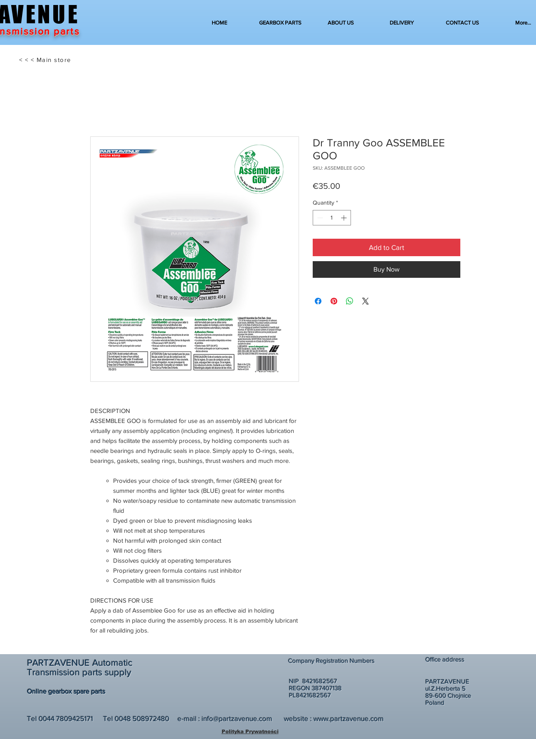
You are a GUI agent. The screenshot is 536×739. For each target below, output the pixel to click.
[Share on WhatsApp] (350, 301)
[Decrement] (319, 217)
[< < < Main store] (46, 59)
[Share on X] (366, 301)
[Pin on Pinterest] (334, 301)
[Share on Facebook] (318, 301)
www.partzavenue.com (349, 718)
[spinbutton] (331, 217)
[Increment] (344, 217)
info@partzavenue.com (237, 718)
